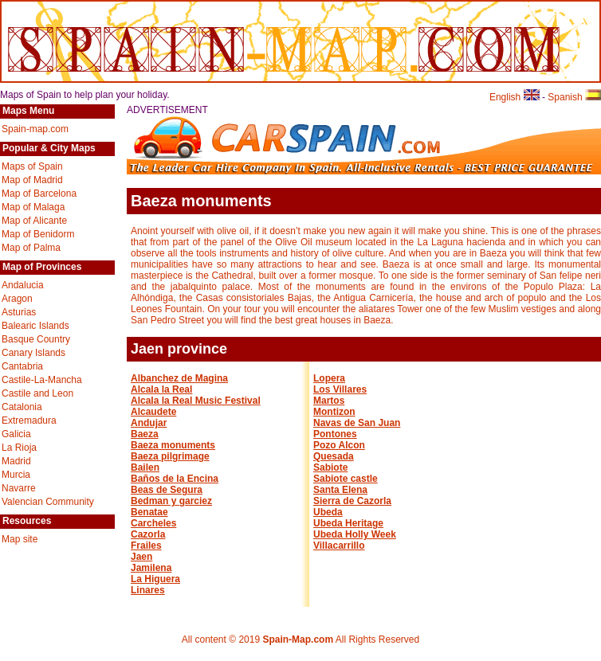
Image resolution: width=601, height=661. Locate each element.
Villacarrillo (338, 545)
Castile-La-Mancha (42, 379)
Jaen (141, 556)
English (514, 97)
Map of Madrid (32, 180)
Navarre (19, 488)
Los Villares (340, 389)
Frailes (146, 545)
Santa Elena (340, 489)
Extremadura (29, 420)
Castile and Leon (37, 393)
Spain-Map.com (297, 639)
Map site (19, 539)
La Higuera (155, 579)
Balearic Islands (35, 325)
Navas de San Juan (356, 422)
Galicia (16, 434)
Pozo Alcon (339, 445)
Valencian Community (48, 501)
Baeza (145, 434)
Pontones (335, 434)
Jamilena (151, 567)
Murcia (16, 474)
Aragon (17, 298)
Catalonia (22, 407)
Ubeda (328, 512)
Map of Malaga (33, 207)
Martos (328, 400)
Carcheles (153, 523)
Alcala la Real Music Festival (196, 400)
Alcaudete (153, 411)
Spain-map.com (35, 129)
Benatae (149, 512)
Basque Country (36, 339)
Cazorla (148, 534)
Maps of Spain (32, 166)
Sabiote (330, 467)
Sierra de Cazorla (352, 501)
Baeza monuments (173, 445)
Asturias (19, 312)
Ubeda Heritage (348, 523)
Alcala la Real (161, 389)
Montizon (334, 411)
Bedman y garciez (171, 501)
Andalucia (23, 285)
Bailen (145, 467)
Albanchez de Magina (179, 378)
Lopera (329, 378)
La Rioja (19, 447)
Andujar (149, 422)
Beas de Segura (166, 489)
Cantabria (22, 366)
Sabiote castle (345, 478)
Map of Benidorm (38, 234)
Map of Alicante (34, 220)
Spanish (574, 97)
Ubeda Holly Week (354, 534)
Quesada (333, 456)
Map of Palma (31, 247)
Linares (148, 590)
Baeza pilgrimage (170, 456)
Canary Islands (33, 352)
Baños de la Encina (174, 478)
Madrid (16, 461)
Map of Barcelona (39, 193)
